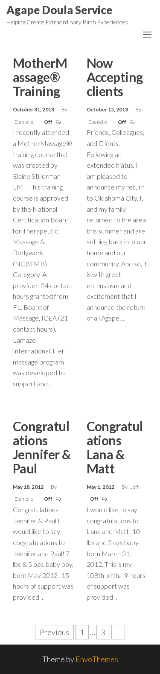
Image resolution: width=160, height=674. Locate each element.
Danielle (24, 122)
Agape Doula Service (59, 10)
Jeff (135, 487)
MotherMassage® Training (40, 77)
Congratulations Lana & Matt (115, 447)
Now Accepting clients (115, 77)
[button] (147, 34)
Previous (54, 632)
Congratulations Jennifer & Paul (42, 447)
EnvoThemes (97, 659)
